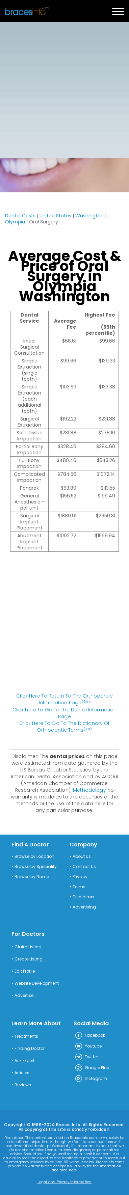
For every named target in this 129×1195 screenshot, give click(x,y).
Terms (79, 886)
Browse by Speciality (36, 866)
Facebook (90, 1035)
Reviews (23, 1084)
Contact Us (84, 866)
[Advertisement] (64, 90)
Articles (22, 1072)
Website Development (37, 982)
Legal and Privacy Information (64, 1181)
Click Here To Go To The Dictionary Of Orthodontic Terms (64, 726)
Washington (89, 215)
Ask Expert (24, 1060)
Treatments (26, 1035)
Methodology (89, 789)
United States (55, 215)
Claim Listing (28, 946)
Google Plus (92, 1067)
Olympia (15, 221)
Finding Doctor (30, 1047)
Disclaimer (84, 896)
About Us (82, 855)
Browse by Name (32, 876)
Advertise (24, 995)
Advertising (84, 906)
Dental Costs (20, 215)
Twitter (86, 1056)
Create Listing (29, 958)
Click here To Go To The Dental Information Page (64, 712)
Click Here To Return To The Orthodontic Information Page (64, 699)
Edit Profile (25, 970)
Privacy (80, 876)
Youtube (88, 1046)
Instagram (91, 1078)
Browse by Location (34, 855)
